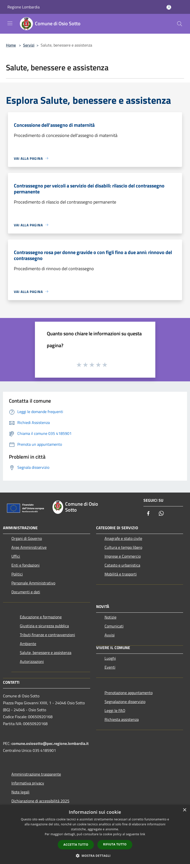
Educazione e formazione (41, 617)
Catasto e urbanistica (122, 565)
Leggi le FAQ (115, 710)
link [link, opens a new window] (142, 834)
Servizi (28, 45)
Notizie (110, 617)
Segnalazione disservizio (125, 702)
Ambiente (28, 644)
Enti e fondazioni (25, 565)
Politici (17, 574)
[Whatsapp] (161, 513)
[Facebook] (148, 513)
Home (11, 45)
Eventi (110, 667)
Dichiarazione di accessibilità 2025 (40, 801)
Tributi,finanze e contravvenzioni (47, 635)
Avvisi (110, 635)
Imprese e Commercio (123, 556)
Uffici (15, 556)
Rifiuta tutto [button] (115, 844)
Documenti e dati (25, 592)
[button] (95, 855)
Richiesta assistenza (122, 719)
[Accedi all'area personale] (169, 7)
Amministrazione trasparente (36, 774)
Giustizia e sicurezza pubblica (44, 626)
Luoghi (110, 658)
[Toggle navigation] (10, 23)
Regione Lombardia (23, 7)
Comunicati (114, 626)
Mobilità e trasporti (121, 574)
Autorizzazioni (32, 661)
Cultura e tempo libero (123, 547)
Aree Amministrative (29, 547)
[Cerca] (180, 24)
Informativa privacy (27, 783)
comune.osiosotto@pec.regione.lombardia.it (50, 743)
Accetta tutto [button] (75, 844)
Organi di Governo (26, 538)
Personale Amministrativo (33, 583)
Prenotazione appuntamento (129, 693)
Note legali (20, 792)
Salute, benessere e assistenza (45, 652)
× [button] (184, 810)
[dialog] (95, 834)
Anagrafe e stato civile (123, 538)
